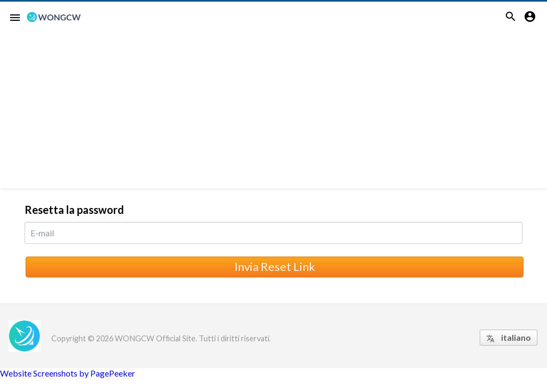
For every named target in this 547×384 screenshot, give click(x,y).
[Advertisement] (273, 113)
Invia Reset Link (275, 266)
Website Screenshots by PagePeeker (67, 373)
